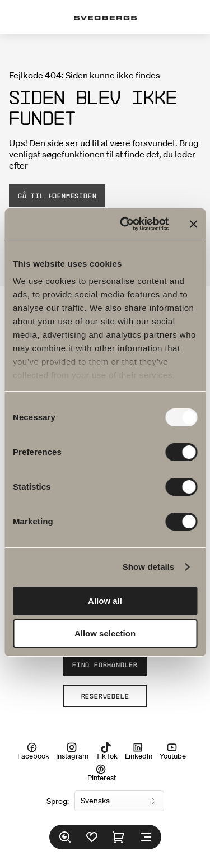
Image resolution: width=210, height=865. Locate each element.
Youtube (173, 751)
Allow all (105, 601)
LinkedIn (138, 751)
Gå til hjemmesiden (57, 195)
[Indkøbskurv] (118, 837)
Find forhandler (105, 664)
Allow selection (105, 633)
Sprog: (57, 801)
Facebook (33, 751)
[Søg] (65, 837)
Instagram (72, 751)
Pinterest (101, 773)
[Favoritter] (92, 837)
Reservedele (105, 695)
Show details (149, 566)
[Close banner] (193, 224)
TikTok (107, 751)
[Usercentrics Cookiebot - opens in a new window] (125, 224)
